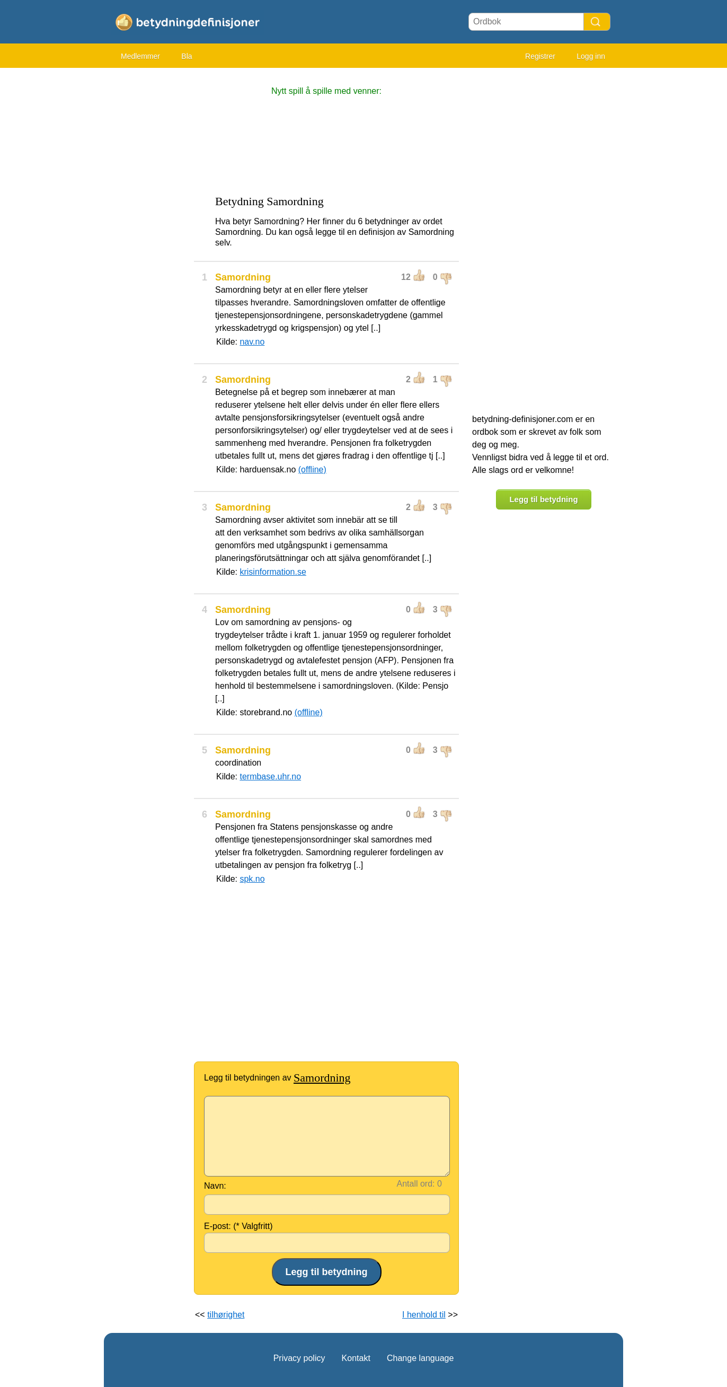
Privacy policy (299, 1358)
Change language (420, 1358)
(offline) (312, 469)
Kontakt (356, 1358)
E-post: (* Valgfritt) (238, 1226)
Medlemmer (140, 56)
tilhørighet (225, 1314)
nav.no (252, 341)
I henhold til (424, 1314)
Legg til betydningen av (277, 1077)
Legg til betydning (543, 499)
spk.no (252, 878)
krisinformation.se (273, 571)
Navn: (215, 1185)
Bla (186, 56)
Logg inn (591, 56)
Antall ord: (416, 1183)
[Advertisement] (146, 233)
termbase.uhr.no (270, 776)
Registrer (540, 56)
